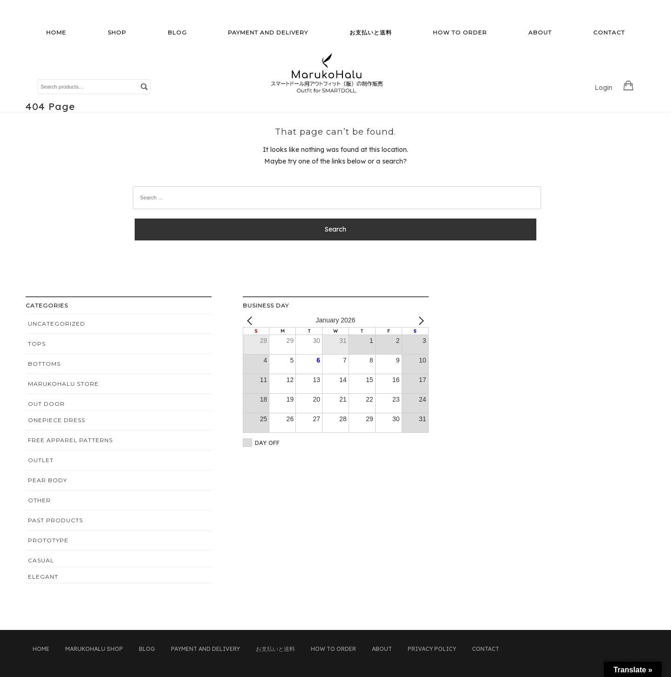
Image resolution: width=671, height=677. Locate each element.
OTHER (39, 500)
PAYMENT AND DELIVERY (268, 32)
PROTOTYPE (48, 540)
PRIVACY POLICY (432, 648)
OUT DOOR (46, 403)
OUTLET (41, 460)
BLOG (177, 32)
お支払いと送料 (370, 32)
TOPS (37, 343)
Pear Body (47, 480)
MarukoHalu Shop (94, 648)
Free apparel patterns (70, 440)
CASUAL (41, 560)
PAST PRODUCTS (55, 520)
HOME (56, 32)
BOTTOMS (44, 363)
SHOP (117, 32)
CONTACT (609, 32)
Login (603, 87)
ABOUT (540, 32)
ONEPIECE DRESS (56, 420)
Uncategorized (56, 323)
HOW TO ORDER (460, 32)
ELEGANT (43, 576)
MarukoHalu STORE (63, 383)
